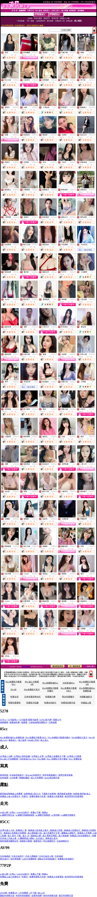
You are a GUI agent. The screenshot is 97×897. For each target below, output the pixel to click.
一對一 (54, 107)
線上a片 (41, 893)
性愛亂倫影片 (86, 697)
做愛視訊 (37, 841)
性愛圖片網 (50, 697)
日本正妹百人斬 (46, 856)
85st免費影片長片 (32, 690)
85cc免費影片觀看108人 (36, 737)
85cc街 (13, 690)
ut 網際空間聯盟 (43, 815)
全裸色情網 (36, 895)
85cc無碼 (41, 759)
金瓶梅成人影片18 (32, 794)
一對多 (92, 244)
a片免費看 (23, 893)
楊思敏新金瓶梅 (64, 794)
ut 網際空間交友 (7, 815)
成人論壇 (22, 740)
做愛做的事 (15, 722)
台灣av (12, 812)
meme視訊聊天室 (52, 778)
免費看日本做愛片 (66, 859)
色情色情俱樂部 (23, 895)
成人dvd (3, 740)
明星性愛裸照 (14, 703)
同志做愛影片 (49, 841)
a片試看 (3, 893)
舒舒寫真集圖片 (50, 775)
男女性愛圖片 (68, 697)
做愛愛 (24, 722)
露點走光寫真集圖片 (47, 859)
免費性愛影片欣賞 (37, 796)
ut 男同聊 (55, 815)
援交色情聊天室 (66, 895)
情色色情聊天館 (50, 895)
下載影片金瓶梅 (49, 794)
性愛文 (25, 796)
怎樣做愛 (53, 722)
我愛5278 (57, 720)
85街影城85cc (69, 683)
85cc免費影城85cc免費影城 (12, 737)
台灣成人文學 (37, 756)
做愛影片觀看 (26, 841)
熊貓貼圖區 (24, 778)
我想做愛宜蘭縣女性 (9, 841)
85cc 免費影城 (75, 759)
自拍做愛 (4, 778)
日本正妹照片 (18, 856)
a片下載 (33, 893)
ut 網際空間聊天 (68, 815)
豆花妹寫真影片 (17, 775)
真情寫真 (4, 775)
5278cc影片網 (46, 720)
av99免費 (14, 778)
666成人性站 (33, 740)
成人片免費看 (37, 778)
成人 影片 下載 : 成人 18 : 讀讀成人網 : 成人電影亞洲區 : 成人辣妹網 (38, 836)
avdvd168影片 (23, 812)
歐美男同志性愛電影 (74, 796)
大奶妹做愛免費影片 (38, 722)
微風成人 (13, 740)
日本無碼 (59, 856)
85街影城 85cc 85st (28, 759)
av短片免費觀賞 (29, 859)
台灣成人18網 (6, 756)
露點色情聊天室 (7, 895)
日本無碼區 (5, 856)
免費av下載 (36, 812)
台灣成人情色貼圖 (22, 756)
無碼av (45, 812)
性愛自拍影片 (50, 703)
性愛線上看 (86, 703)
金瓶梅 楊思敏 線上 (81, 794)
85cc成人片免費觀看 (9, 759)
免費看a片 (12, 893)
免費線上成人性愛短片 (10, 796)
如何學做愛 (15, 859)
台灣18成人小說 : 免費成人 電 (13, 830)
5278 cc (3, 720)
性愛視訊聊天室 (68, 703)
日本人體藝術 (31, 856)
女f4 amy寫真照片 (33, 775)
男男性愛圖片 (26, 666)
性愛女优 (14, 697)
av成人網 (4, 812)
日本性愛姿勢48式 (32, 697)
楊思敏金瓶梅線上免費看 (11, 794)
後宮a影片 (4, 859)
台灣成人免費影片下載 (55, 756)
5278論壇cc (13, 720)
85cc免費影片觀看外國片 (59, 737)
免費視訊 (16, 52)
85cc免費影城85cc (50, 683)
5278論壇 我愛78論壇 (28, 720)
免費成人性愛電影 (55, 796)
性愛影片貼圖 (32, 703)
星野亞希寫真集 (65, 775)
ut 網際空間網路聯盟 (25, 815)
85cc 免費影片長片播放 (57, 759)
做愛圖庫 (4, 722)
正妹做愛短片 (63, 841)
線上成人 (44, 740)
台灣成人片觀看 (74, 756)
